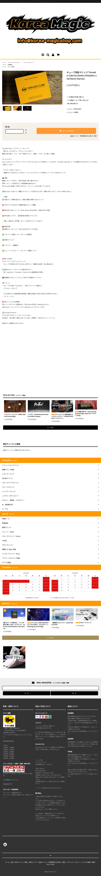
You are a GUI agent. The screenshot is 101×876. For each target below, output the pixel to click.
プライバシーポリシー (74, 862)
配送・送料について (31, 862)
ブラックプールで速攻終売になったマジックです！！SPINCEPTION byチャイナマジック (62, 416)
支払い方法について (17, 862)
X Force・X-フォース (83, 622)
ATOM (52, 864)
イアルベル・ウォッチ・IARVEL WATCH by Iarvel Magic (15, 415)
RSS (48, 864)
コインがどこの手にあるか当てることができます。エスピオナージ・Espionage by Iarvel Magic (38, 624)
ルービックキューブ (29, 62)
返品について (74, 136)
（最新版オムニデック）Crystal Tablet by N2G (62, 623)
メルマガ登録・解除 (88, 862)
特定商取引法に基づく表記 (88, 136)
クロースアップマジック (15, 62)
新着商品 (10, 64)
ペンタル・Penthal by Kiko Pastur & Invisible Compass (38, 415)
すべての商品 (11, 66)
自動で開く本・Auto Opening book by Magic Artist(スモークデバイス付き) (85, 413)
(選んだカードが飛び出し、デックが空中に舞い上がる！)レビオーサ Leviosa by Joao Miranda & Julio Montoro (14, 625)
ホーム (4, 62)
